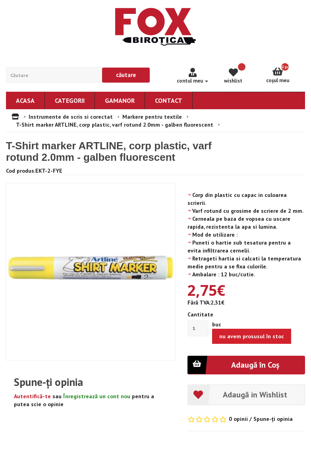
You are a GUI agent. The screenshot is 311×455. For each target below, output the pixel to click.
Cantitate (200, 314)
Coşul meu (285, 73)
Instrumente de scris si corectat (71, 116)
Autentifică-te (32, 396)
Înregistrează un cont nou (96, 396)
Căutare (126, 75)
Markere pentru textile (152, 116)
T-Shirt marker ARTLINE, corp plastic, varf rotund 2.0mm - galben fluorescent (114, 124)
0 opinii (238, 418)
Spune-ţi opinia (273, 418)
